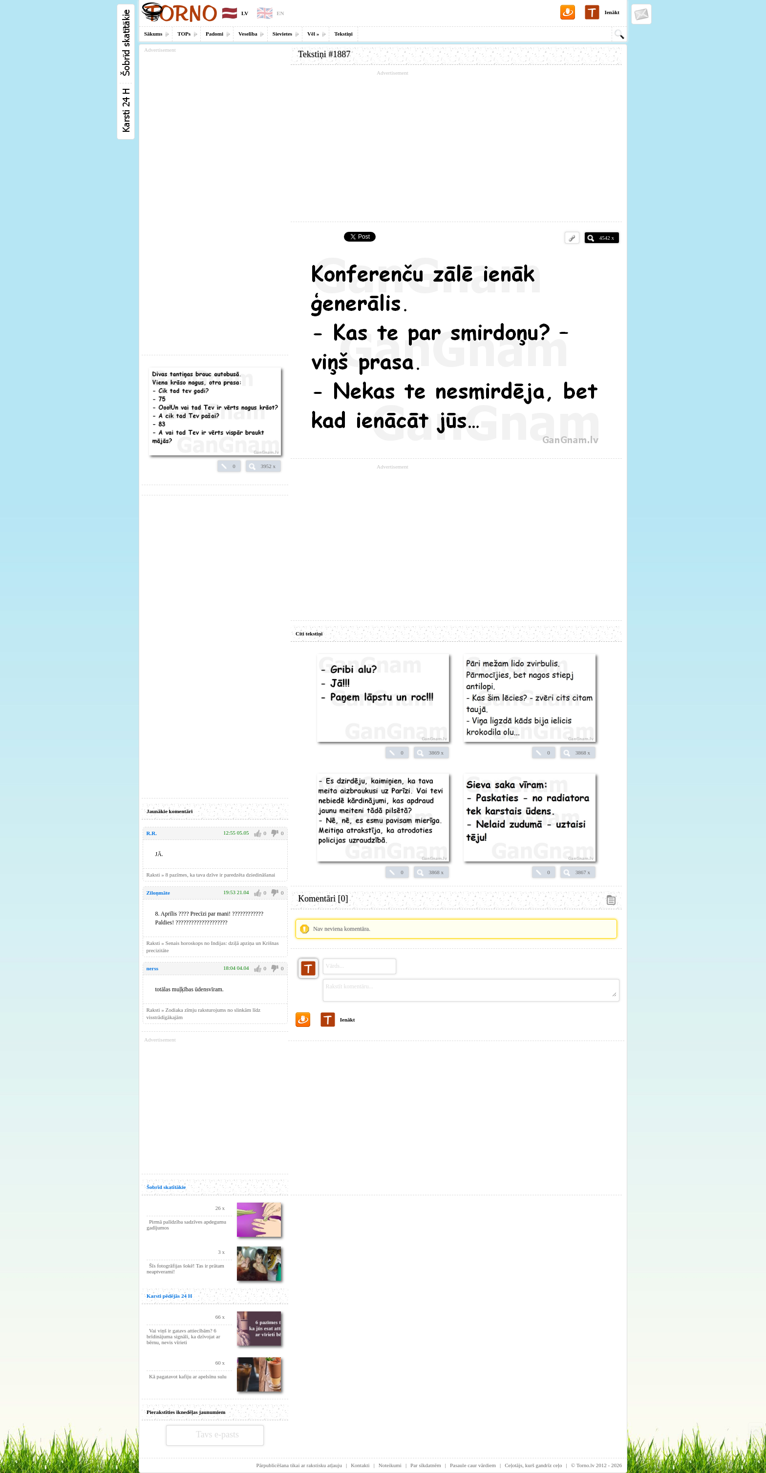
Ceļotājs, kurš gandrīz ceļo (533, 1465)
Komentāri (323, 898)
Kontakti (360, 1465)
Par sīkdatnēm (425, 1465)
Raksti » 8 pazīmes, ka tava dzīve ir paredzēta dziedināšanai (211, 875)
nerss (152, 968)
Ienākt (611, 12)
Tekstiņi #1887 (324, 54)
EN (280, 13)
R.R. (152, 833)
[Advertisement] (456, 146)
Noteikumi (390, 1465)
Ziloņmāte (158, 893)
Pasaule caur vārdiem (473, 1465)
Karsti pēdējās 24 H (169, 1296)
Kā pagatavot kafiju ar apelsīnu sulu (188, 1376)
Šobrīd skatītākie (166, 1187)
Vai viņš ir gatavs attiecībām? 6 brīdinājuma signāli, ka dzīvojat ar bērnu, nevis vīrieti (183, 1336)
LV (244, 13)
